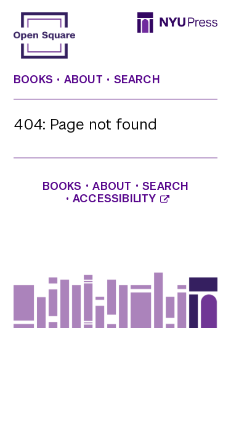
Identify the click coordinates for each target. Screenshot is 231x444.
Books (33, 79)
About (83, 79)
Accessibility (121, 198)
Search (137, 79)
